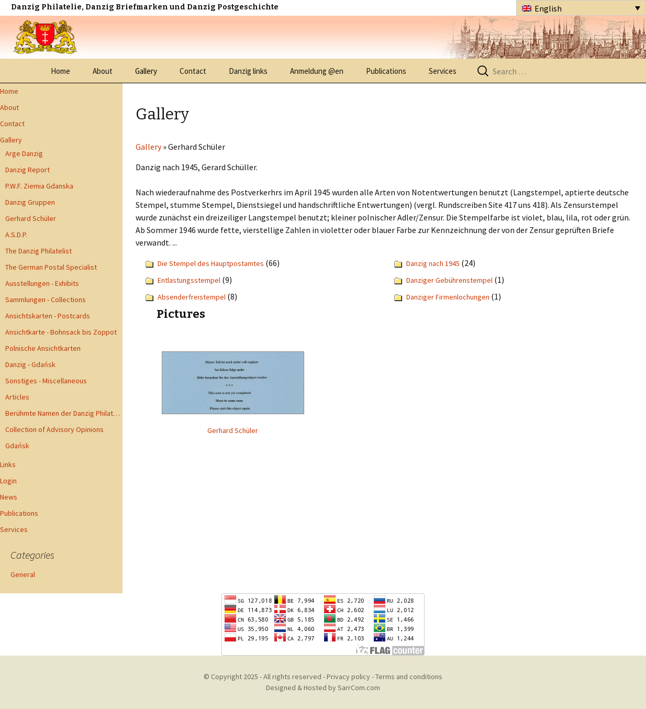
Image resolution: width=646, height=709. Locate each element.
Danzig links (248, 71)
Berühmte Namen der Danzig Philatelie (63, 413)
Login (8, 480)
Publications (386, 71)
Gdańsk (17, 445)
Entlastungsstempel (189, 280)
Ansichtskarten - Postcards (47, 315)
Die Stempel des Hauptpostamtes (211, 263)
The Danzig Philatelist (38, 251)
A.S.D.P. (16, 234)
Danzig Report (27, 169)
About (103, 71)
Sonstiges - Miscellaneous (46, 380)
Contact (193, 71)
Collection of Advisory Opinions (54, 429)
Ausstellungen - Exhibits (42, 283)
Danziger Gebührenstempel (449, 280)
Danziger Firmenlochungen (447, 297)
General (22, 574)
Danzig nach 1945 (433, 263)
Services (442, 71)
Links (8, 464)
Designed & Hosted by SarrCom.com (323, 687)
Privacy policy (348, 676)
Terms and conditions (408, 676)
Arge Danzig (24, 153)
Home (60, 71)
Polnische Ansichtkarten (43, 348)
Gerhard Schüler (30, 218)
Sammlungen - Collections (45, 299)
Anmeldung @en (316, 71)
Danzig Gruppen (30, 202)
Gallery (146, 71)
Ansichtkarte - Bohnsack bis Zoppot (61, 332)
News (8, 497)
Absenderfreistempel (192, 297)
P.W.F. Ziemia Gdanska (39, 186)
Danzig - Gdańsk (30, 364)
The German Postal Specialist (51, 267)
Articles (17, 397)
